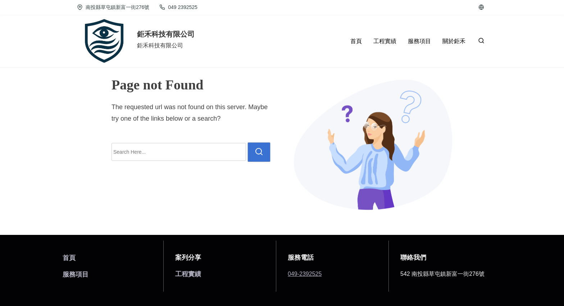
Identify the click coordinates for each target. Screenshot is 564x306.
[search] (479, 42)
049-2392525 (305, 274)
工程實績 (188, 274)
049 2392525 (178, 7)
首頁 (69, 257)
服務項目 (75, 274)
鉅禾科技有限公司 (166, 34)
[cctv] (481, 7)
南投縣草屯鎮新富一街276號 (113, 7)
